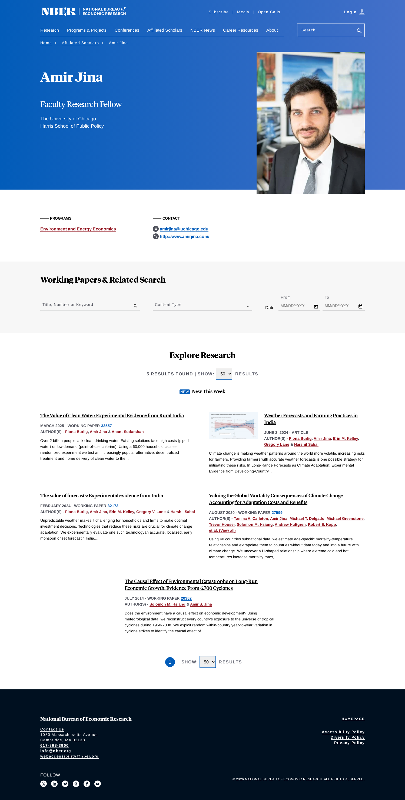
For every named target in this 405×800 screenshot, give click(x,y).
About (272, 30)
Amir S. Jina (201, 604)
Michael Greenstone (345, 518)
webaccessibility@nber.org (69, 756)
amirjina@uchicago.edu (184, 229)
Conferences (127, 30)
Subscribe (219, 12)
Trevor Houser (222, 524)
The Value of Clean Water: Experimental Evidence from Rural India (112, 415)
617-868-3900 (54, 745)
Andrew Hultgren (290, 524)
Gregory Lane (276, 444)
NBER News (202, 30)
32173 (113, 506)
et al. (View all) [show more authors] (222, 530)
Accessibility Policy (343, 732)
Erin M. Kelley (345, 438)
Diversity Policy (348, 737)
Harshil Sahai (306, 444)
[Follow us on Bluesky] (65, 784)
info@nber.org (55, 751)
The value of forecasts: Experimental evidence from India (101, 495)
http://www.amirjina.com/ (184, 236)
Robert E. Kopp (322, 524)
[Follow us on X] (43, 784)
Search (308, 30)
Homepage (353, 719)
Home (46, 43)
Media (243, 12)
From (290, 297)
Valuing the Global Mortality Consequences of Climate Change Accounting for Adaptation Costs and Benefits (276, 498)
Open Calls (269, 12)
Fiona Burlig (76, 431)
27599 (277, 512)
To (332, 297)
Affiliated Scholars (164, 30)
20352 (186, 598)
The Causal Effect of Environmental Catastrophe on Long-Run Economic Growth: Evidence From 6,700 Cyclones (191, 584)
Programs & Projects (87, 30)
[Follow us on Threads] (76, 784)
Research (49, 30)
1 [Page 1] (170, 662)
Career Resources (240, 30)
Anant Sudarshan (128, 431)
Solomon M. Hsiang (255, 524)
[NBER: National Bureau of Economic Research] (87, 14)
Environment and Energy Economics (78, 229)
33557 (106, 426)
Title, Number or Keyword (67, 304)
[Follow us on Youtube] (97, 784)
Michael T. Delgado (307, 518)
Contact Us (52, 729)
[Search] (359, 31)
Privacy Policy (349, 743)
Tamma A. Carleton (251, 518)
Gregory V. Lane (151, 512)
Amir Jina (98, 431)
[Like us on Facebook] (87, 784)
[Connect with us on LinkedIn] (54, 784)
